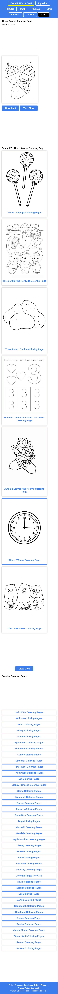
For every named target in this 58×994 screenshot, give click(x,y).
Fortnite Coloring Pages (29, 863)
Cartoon (30, 14)
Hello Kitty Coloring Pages (29, 712)
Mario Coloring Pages (29, 881)
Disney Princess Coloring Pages (29, 785)
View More (28, 108)
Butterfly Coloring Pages (29, 869)
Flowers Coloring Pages (29, 809)
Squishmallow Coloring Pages (29, 839)
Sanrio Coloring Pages (29, 900)
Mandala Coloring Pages (29, 833)
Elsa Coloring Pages (29, 857)
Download (10, 108)
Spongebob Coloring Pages (29, 906)
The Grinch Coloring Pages (29, 773)
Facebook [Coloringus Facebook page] (28, 985)
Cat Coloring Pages (29, 779)
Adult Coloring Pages (29, 724)
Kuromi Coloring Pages (28, 948)
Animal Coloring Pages (29, 942)
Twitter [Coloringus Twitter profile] (37, 985)
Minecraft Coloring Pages (29, 797)
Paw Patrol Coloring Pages (29, 767)
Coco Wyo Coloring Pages (29, 815)
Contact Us (35, 988)
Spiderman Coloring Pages (29, 742)
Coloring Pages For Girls (29, 875)
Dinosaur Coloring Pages (29, 760)
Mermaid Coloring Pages (29, 827)
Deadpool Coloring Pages (29, 912)
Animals (36, 9)
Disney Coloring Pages (29, 845)
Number (10, 9)
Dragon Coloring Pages (28, 888)
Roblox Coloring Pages (29, 924)
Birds (49, 9)
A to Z (44, 14)
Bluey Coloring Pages (29, 730)
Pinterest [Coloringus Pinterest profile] (45, 985)
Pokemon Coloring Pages (29, 748)
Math (23, 9)
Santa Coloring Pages (29, 791)
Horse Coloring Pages (29, 851)
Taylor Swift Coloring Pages (29, 936)
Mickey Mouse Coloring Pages (29, 930)
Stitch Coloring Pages (29, 736)
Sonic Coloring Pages (29, 754)
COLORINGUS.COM (21, 3)
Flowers (15, 14)
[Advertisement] (19, 41)
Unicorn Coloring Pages (29, 718)
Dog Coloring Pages (29, 821)
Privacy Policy (24, 988)
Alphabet (43, 3)
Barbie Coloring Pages (29, 803)
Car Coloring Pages (29, 894)
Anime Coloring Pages (29, 918)
